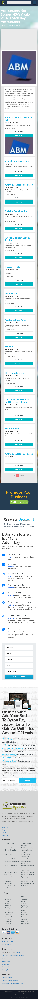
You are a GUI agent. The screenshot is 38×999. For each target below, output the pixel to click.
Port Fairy (24, 917)
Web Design (6, 964)
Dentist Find (8, 854)
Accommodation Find (27, 883)
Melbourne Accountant (11, 861)
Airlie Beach (25, 919)
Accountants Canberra (11, 872)
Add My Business (19, 502)
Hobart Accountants (27, 865)
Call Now (19, 131)
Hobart (7, 903)
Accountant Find (9, 859)
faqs (9, 967)
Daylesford (8, 914)
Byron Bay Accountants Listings (19, 997)
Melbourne (24, 897)
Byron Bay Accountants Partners (12, 983)
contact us (18, 952)
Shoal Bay (24, 914)
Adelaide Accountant (27, 859)
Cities (4, 832)
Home (4, 25)
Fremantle (8, 919)
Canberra (24, 903)
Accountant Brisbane (27, 874)
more (22, 475)
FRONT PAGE (6, 944)
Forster (23, 912)
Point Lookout (9, 917)
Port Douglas (9, 912)
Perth (7, 901)
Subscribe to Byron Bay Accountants (13, 955)
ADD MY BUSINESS (8, 941)
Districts (5, 835)
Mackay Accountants (11, 865)
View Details (19, 135)
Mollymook (8, 921)
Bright (7, 910)
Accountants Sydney (27, 872)
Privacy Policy (6, 970)
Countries (5, 827)
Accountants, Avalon (14, 25)
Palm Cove (24, 921)
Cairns (23, 910)
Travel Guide (8, 848)
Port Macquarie (26, 923)
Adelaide (24, 899)
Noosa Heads (25, 908)
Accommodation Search (28, 888)
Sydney (7, 897)
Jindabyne (8, 908)
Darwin (23, 901)
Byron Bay (24, 906)
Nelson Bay (8, 906)
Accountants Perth (27, 881)
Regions (4, 830)
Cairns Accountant (10, 868)
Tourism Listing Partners (10, 980)
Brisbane (8, 899)
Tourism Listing (9, 843)
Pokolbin (8, 923)
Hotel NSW (24, 885)
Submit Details (19, 677)
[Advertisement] (19, 39)
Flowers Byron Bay (10, 850)
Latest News (6, 961)
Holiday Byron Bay (27, 848)
